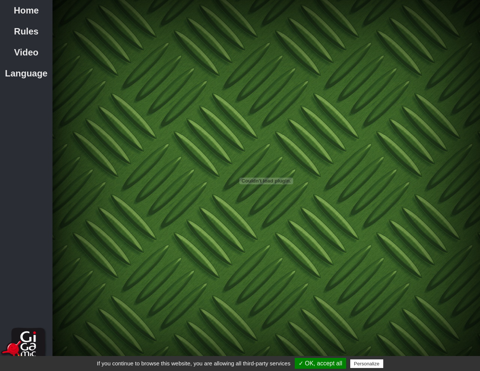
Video (26, 52)
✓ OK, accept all (320, 363)
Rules (26, 31)
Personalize (367, 364)
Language (26, 73)
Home (26, 10)
